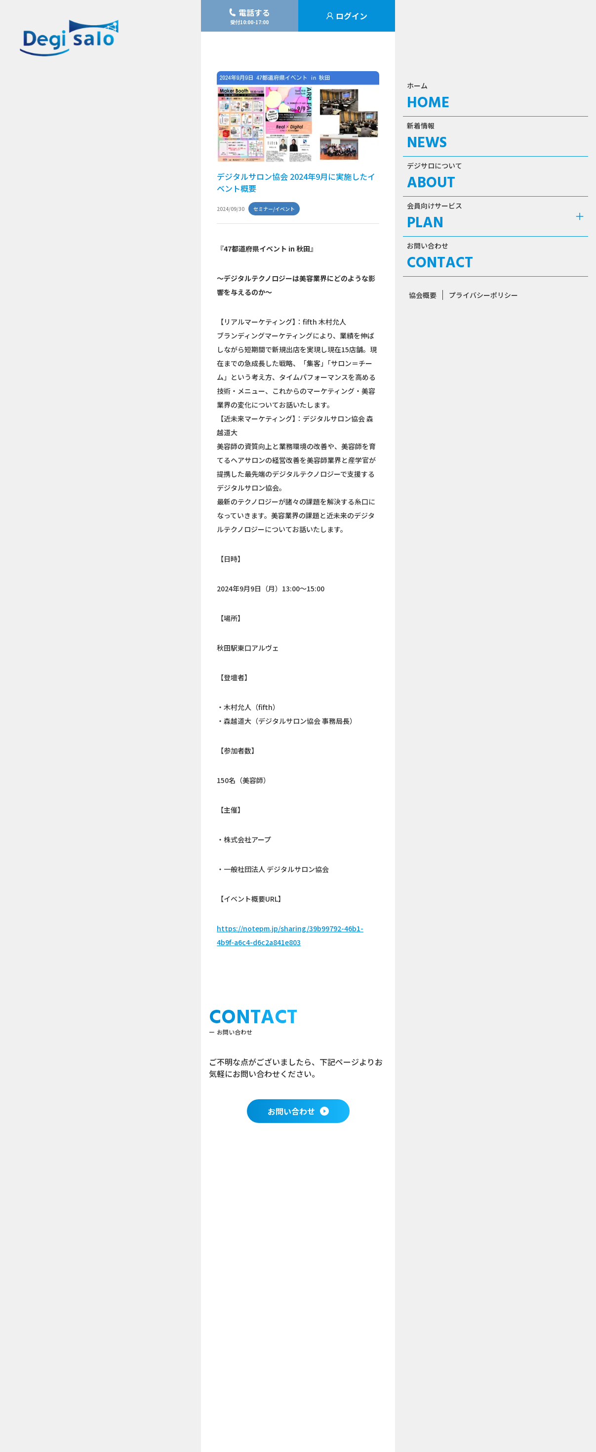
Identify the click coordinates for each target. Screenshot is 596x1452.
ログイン (346, 16)
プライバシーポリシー (483, 295)
